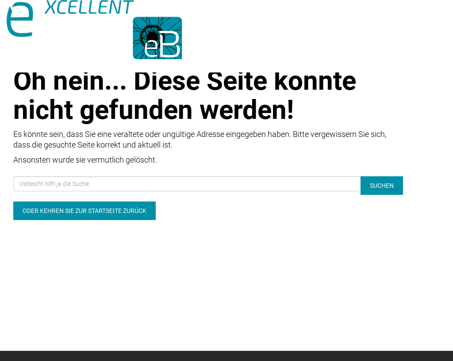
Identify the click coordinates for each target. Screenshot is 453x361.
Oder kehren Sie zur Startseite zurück (84, 210)
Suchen (382, 185)
